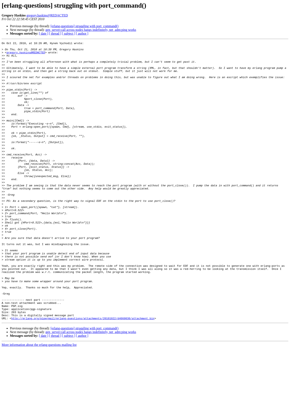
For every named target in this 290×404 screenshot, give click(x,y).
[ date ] (43, 33)
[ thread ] (55, 33)
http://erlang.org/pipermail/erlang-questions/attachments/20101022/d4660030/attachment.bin (82, 374)
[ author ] (82, 33)
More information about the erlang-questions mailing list (39, 400)
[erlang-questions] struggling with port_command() (84, 26)
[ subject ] (68, 33)
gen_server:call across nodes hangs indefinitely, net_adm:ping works (90, 30)
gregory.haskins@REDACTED (47, 15)
